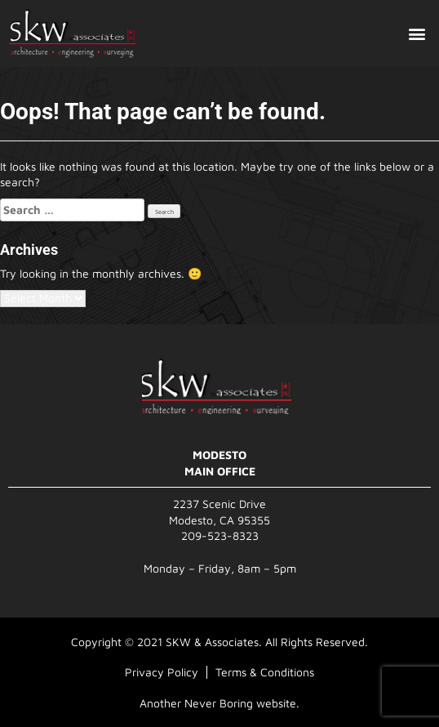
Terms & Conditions (264, 672)
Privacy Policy (161, 672)
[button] (417, 33)
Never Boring (218, 703)
